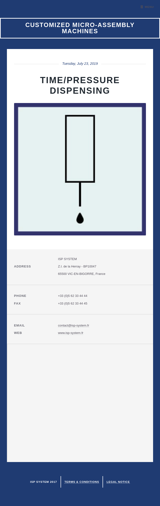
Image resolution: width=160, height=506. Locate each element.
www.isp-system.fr (70, 333)
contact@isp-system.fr (73, 325)
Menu (149, 6)
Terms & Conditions (81, 481)
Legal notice (118, 481)
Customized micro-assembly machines (80, 28)
